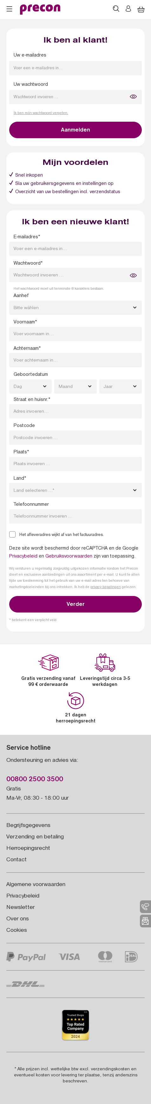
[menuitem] (145, 906)
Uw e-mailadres (30, 55)
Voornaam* (25, 322)
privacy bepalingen (105, 587)
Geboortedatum (31, 374)
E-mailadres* (27, 237)
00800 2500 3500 (34, 780)
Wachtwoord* (28, 263)
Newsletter (20, 908)
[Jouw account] (128, 9)
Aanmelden (75, 130)
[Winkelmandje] (141, 9)
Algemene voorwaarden (35, 885)
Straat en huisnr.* (32, 400)
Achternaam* (27, 348)
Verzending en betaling (35, 837)
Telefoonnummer (31, 504)
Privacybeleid (23, 556)
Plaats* (21, 452)
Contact (16, 860)
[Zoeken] (116, 9)
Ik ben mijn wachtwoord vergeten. (41, 113)
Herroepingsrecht (28, 849)
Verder (76, 605)
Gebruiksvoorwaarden (68, 556)
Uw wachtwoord (31, 84)
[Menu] (9, 9)
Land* (20, 478)
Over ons (17, 919)
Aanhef (21, 296)
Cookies (16, 931)
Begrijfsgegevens (28, 826)
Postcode (24, 426)
